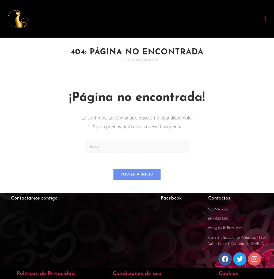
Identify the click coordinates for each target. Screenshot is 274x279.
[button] (265, 19)
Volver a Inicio (137, 174)
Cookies (228, 273)
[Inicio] (117, 60)
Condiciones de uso (137, 273)
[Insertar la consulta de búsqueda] (137, 146)
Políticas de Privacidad (46, 273)
